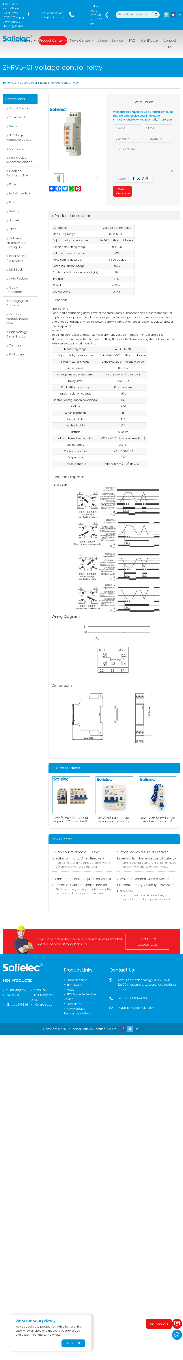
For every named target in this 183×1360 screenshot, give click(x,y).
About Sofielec (21, 40)
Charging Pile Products (17, 303)
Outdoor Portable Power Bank (17, 318)
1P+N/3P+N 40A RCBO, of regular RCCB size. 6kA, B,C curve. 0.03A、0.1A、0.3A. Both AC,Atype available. (71, 823)
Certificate (149, 40)
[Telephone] (158, 139)
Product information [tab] (73, 215)
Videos (103, 40)
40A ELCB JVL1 (42, 1005)
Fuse (12, 184)
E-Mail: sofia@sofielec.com (136, 1008)
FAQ (132, 40)
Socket (14, 220)
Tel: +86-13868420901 (132, 998)
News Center (80, 40)
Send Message (122, 191)
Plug (12, 202)
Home (10, 83)
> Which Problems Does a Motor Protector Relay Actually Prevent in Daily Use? (145, 885)
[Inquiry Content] (143, 159)
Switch (14, 211)
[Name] (127, 128)
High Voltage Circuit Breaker (17, 334)
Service (117, 40)
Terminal (15, 345)
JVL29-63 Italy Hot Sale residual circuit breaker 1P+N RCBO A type (114, 821)
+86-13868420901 (51, 13)
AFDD (12, 229)
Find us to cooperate (147, 941)
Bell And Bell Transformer (16, 258)
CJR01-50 (40, 990)
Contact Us (169, 43)
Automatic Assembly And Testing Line (16, 242)
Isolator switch (19, 193)
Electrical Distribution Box (17, 173)
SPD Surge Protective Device (18, 137)
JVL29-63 (12, 995)
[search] (156, 14)
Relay (43, 83)
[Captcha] (120, 179)
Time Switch (17, 117)
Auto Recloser (19, 278)
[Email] (158, 128)
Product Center (51, 40)
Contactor (16, 149)
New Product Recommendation (19, 160)
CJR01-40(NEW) (16, 990)
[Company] (127, 139)
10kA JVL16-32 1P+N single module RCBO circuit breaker (157, 821)
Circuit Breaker (19, 108)
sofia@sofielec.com (53, 17)
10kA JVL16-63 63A (18, 1005)
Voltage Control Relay (64, 83)
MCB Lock (16, 269)
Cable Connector (14, 289)
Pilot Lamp (16, 354)
